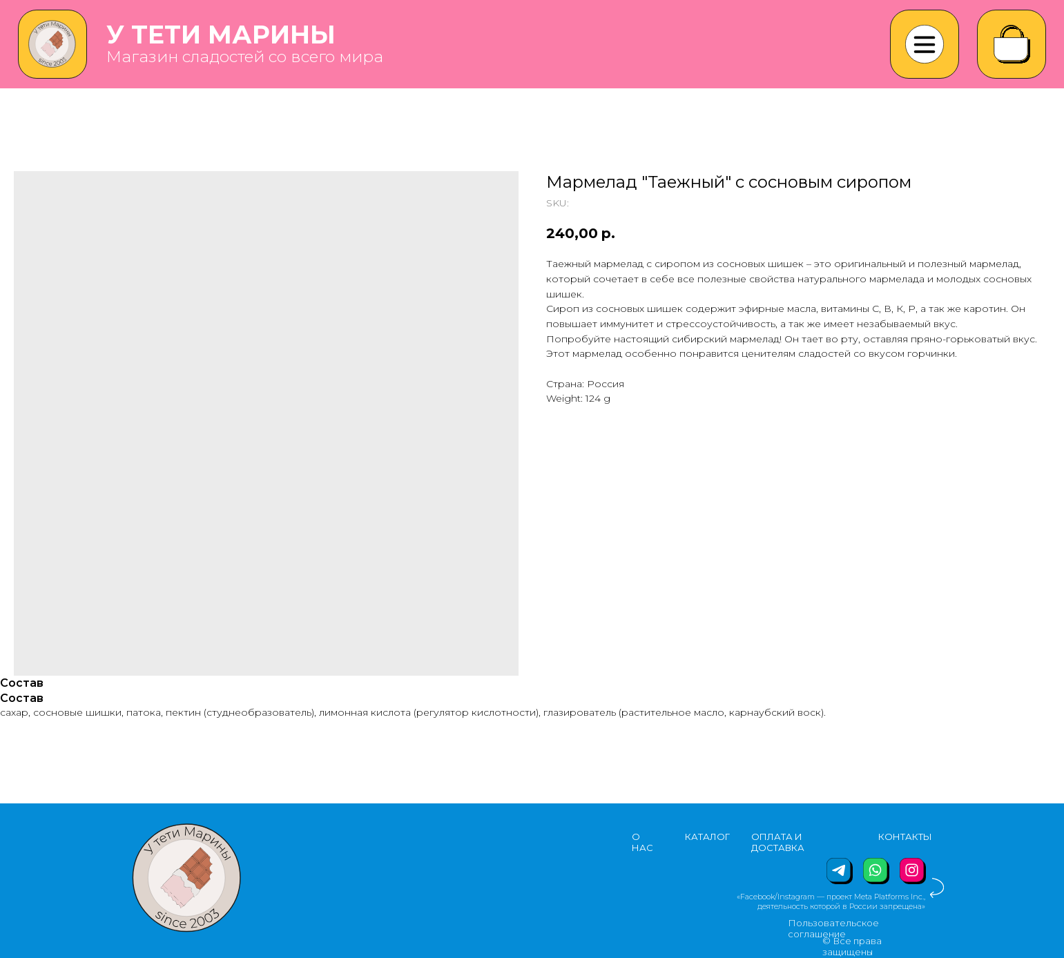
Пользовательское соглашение (833, 928)
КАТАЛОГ (707, 836)
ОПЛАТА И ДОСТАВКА (777, 842)
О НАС (642, 842)
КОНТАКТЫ (905, 836)
